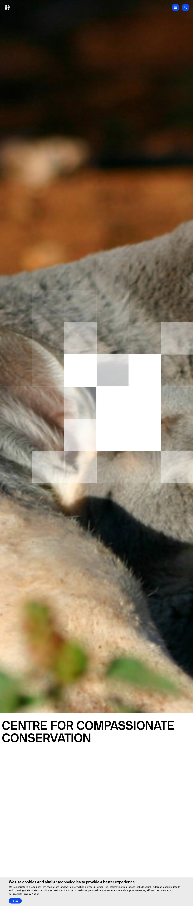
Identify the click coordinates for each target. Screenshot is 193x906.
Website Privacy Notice (26, 893)
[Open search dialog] (185, 7)
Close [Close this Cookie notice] (15, 901)
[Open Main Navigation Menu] (175, 7)
